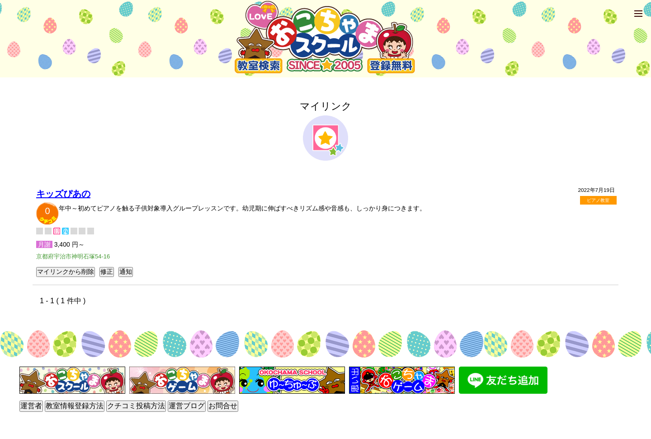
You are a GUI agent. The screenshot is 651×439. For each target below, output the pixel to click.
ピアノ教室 (598, 200)
